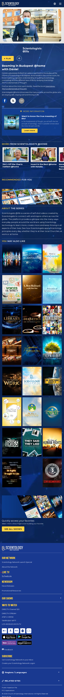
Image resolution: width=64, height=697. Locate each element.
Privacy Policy (7, 693)
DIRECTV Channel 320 (10, 609)
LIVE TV (5, 572)
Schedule (7, 576)
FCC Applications (8, 681)
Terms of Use (6, 687)
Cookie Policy (6, 690)
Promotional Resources (11, 591)
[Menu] (60, 3)
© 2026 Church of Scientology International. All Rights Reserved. (25, 684)
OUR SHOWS (7, 598)
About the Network (9, 567)
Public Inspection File (9, 678)
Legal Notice (6, 696)
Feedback (8, 640)
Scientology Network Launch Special (17, 562)
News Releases (8, 586)
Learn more (29, 130)
